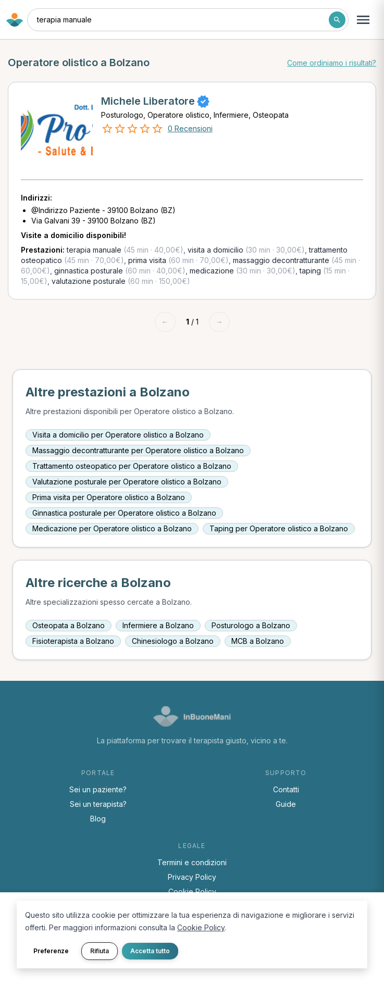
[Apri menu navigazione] (363, 19)
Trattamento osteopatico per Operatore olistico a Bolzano (131, 466)
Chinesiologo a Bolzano (173, 641)
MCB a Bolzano (257, 641)
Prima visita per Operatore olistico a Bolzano (108, 497)
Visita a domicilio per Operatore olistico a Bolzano (118, 434)
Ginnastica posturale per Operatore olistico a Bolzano (124, 512)
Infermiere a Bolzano (158, 625)
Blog (98, 818)
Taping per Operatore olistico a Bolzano (278, 528)
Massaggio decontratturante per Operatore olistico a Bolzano (138, 450)
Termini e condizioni (192, 862)
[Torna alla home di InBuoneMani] (14, 19)
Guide (286, 804)
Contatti (286, 789)
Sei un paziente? (98, 789)
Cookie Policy (192, 891)
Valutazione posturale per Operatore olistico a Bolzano (126, 481)
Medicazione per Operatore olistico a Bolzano (112, 528)
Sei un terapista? (98, 804)
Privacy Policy (192, 876)
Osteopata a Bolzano (68, 625)
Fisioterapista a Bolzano (73, 641)
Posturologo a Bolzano (251, 625)
